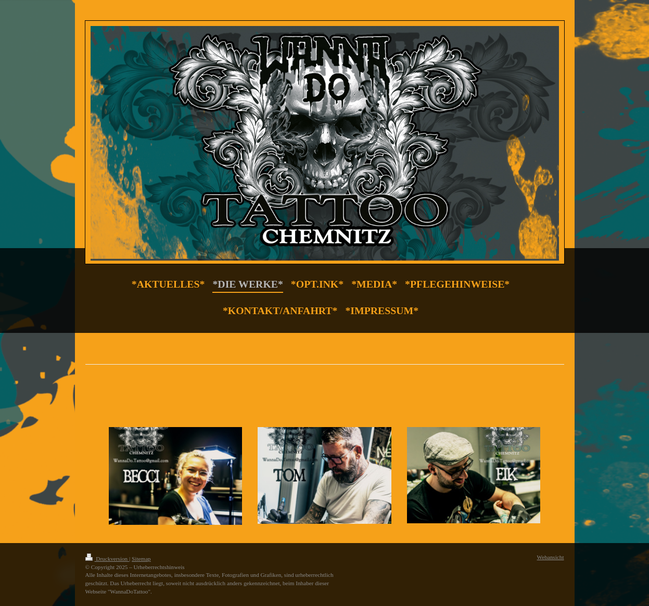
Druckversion (107, 559)
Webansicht (550, 557)
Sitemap (141, 559)
